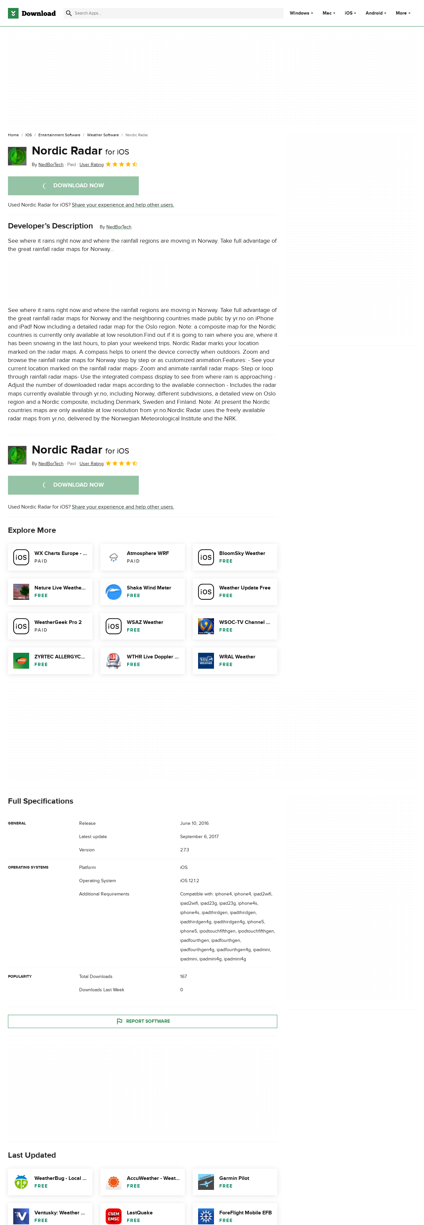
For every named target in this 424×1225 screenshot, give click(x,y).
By (48, 164)
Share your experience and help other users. (123, 205)
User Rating (109, 164)
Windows (299, 13)
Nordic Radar (80, 151)
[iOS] (29, 135)
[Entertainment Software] (59, 135)
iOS (348, 13)
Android (374, 13)
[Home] (13, 135)
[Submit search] (69, 13)
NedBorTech (119, 227)
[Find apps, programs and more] (174, 13)
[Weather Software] (103, 135)
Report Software (143, 1021)
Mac (327, 13)
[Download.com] (32, 13)
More (404, 13)
